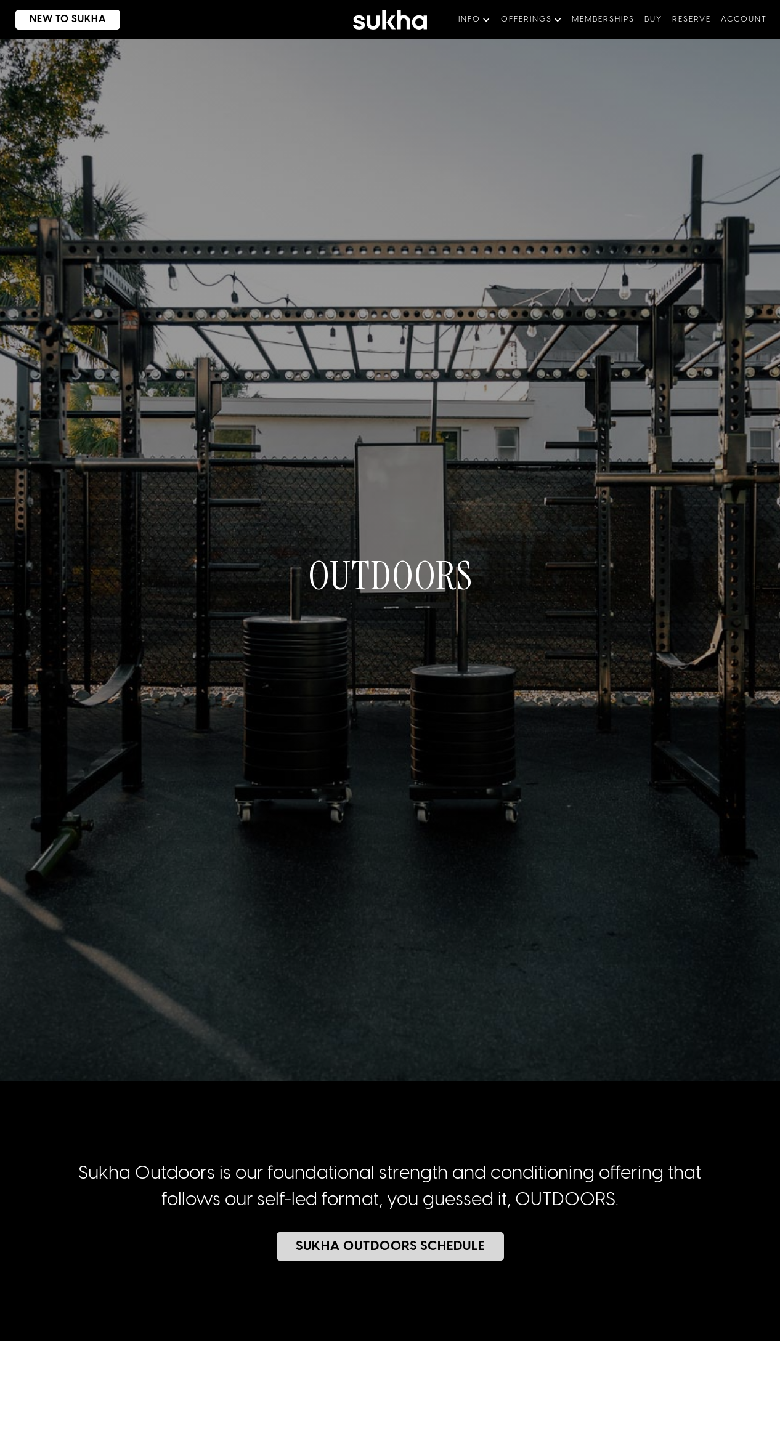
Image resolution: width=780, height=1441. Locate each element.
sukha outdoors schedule (390, 1246)
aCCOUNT (744, 19)
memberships (603, 19)
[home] (390, 20)
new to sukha (68, 19)
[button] (474, 20)
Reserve (691, 19)
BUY (653, 19)
